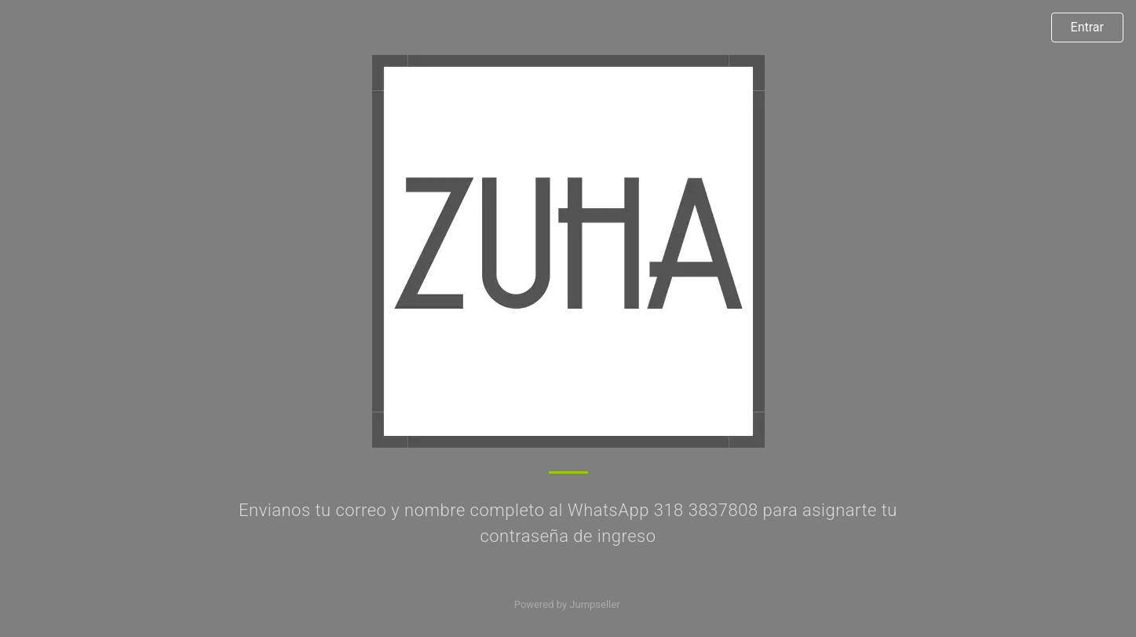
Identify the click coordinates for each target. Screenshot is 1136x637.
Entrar (1087, 27)
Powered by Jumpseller (566, 604)
